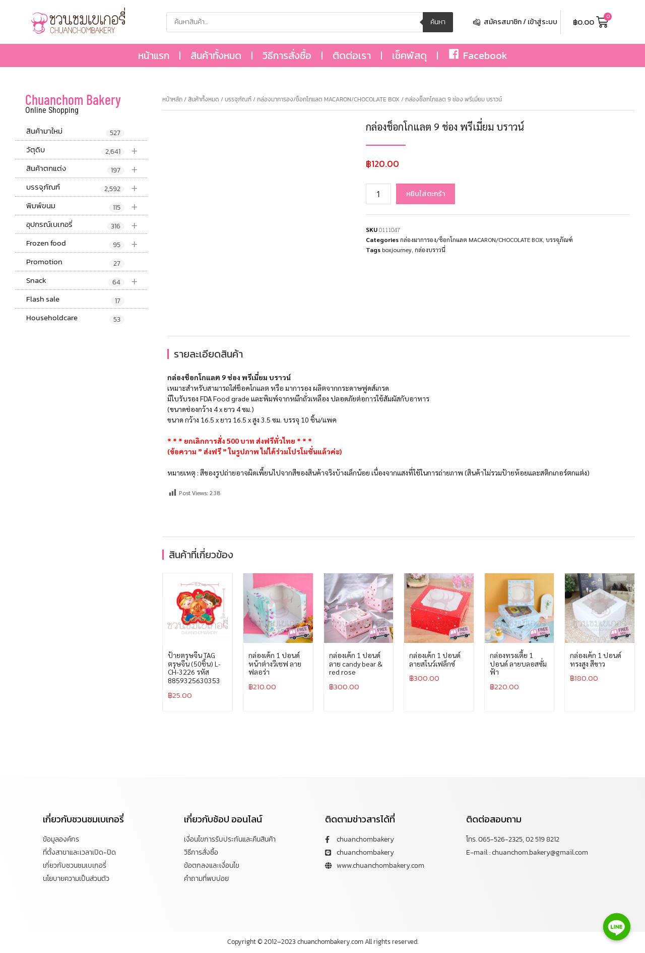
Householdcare (75, 318)
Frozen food (86, 243)
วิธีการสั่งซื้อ (287, 55)
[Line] (616, 926)
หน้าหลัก (172, 99)
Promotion (75, 262)
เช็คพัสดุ (409, 55)
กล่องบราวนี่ (430, 250)
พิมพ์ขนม (86, 206)
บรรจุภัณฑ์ (86, 187)
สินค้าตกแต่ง (86, 168)
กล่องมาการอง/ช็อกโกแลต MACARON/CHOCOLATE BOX (328, 99)
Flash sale (75, 299)
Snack (86, 280)
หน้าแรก (153, 55)
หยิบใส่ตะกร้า (425, 194)
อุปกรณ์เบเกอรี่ (86, 224)
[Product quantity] (378, 194)
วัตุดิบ (86, 150)
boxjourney (397, 250)
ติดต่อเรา (352, 55)
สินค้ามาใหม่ (75, 131)
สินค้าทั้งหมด (215, 55)
